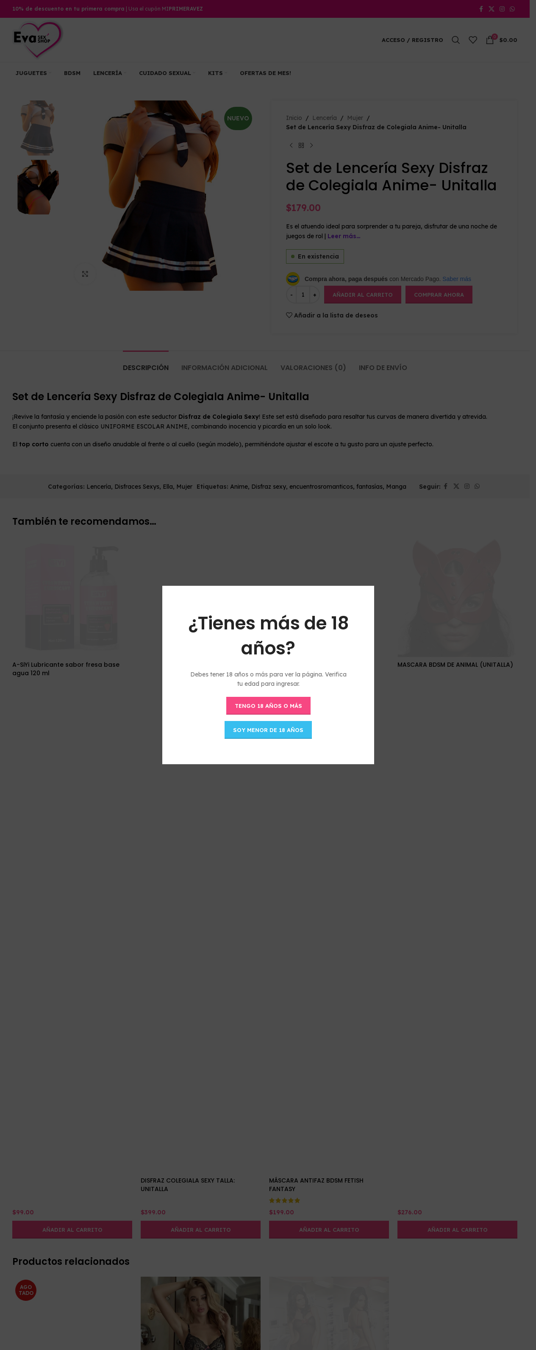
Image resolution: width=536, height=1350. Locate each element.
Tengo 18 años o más (268, 705)
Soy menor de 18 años (268, 729)
